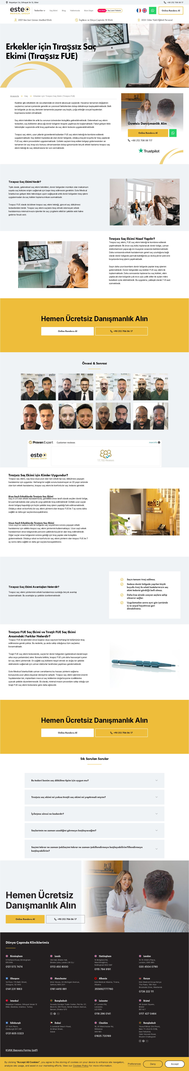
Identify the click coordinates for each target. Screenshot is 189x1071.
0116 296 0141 (102, 1013)
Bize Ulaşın (88, 11)
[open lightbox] (38, 387)
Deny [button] (153, 1064)
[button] (39, 11)
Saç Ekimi (53, 11)
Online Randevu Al (171, 10)
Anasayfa (14, 96)
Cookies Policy (80, 1065)
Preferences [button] (134, 1063)
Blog (64, 11)
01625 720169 (102, 1035)
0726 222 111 (146, 991)
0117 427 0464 (147, 1013)
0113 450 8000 (59, 966)
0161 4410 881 (58, 988)
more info (154, 442)
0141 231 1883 (14, 988)
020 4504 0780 (148, 966)
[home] (15, 10)
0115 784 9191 (102, 969)
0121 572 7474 (14, 966)
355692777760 (103, 988)
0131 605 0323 (15, 1033)
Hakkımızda (75, 11)
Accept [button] (175, 1064)
